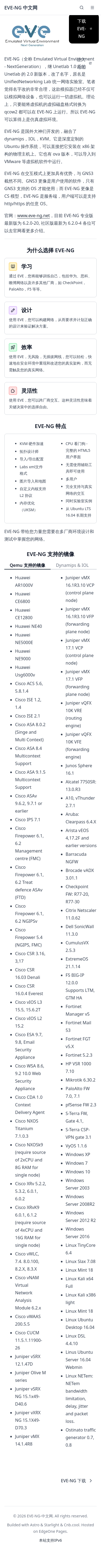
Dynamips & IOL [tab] (72, 565)
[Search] (81, 7)
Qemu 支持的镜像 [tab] (27, 565)
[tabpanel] (50, 1011)
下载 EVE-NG (84, 28)
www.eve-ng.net (33, 215)
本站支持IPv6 (50, 1540)
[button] (92, 7)
